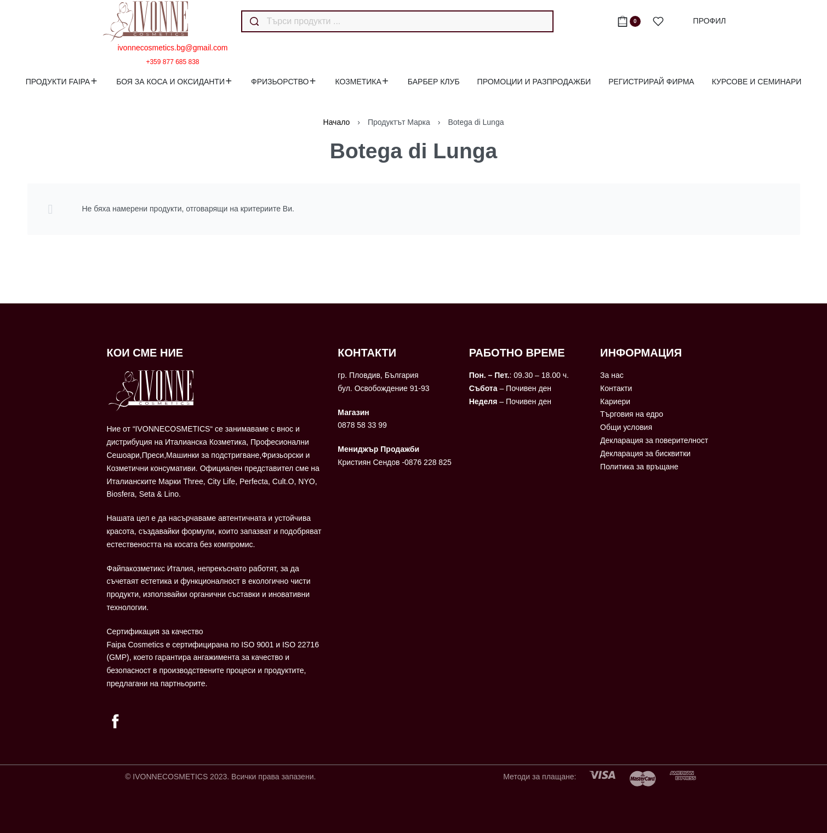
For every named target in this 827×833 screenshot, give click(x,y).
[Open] (658, 21)
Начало (336, 122)
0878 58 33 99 (362, 425)
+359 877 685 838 (172, 62)
